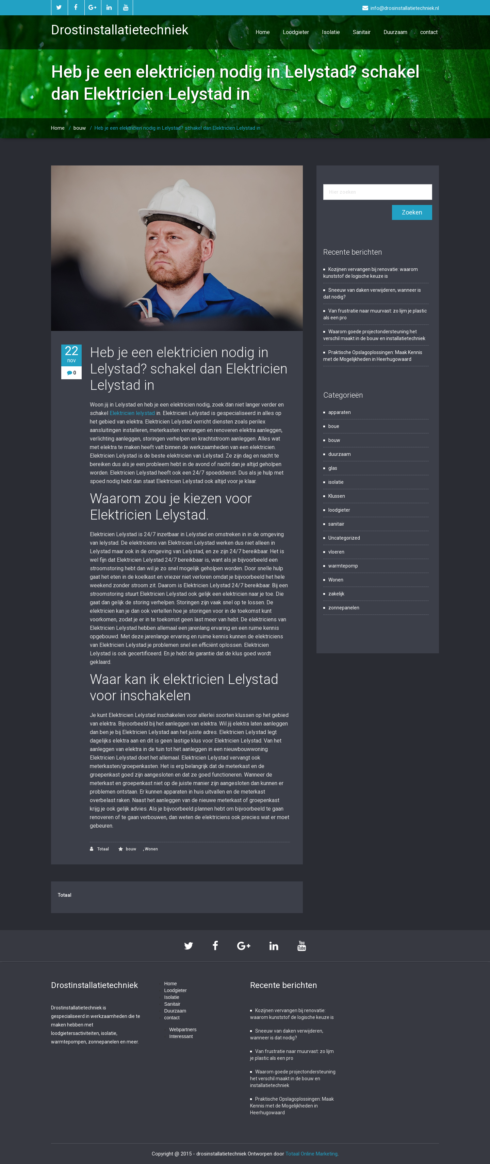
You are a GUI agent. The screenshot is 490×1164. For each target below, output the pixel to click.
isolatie (336, 482)
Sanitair (362, 32)
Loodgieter (296, 32)
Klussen (336, 496)
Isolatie (331, 32)
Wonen (151, 849)
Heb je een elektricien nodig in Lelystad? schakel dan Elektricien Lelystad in (177, 128)
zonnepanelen (343, 607)
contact (429, 32)
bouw (80, 128)
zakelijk (336, 593)
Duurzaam (395, 32)
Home (263, 32)
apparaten (339, 412)
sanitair (336, 524)
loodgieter (339, 510)
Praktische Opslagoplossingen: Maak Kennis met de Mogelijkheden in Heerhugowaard (292, 1105)
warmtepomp (343, 566)
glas (332, 468)
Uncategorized (344, 538)
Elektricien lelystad (132, 413)
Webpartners (183, 1029)
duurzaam (339, 454)
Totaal (99, 848)
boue (333, 426)
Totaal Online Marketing (311, 1154)
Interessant (181, 1036)
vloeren (336, 552)
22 (71, 354)
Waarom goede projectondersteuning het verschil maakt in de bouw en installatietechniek (293, 1078)
